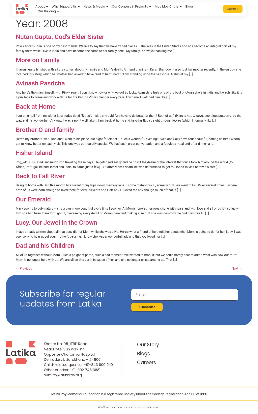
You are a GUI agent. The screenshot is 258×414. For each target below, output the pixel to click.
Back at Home (36, 106)
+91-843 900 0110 (98, 364)
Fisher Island (34, 153)
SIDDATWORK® (153, 407)
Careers (146, 362)
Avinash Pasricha (40, 83)
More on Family (38, 60)
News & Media (96, 6)
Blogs (189, 6)
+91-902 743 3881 (85, 369)
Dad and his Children (45, 245)
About (42, 6)
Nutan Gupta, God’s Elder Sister (60, 37)
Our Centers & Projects (132, 6)
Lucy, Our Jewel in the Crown (56, 222)
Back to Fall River (40, 176)
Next (237, 268)
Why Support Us (66, 6)
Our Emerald (33, 199)
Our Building (49, 11)
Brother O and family (45, 129)
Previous (24, 268)
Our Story (148, 344)
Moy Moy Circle (168, 6)
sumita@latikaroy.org (63, 374)
